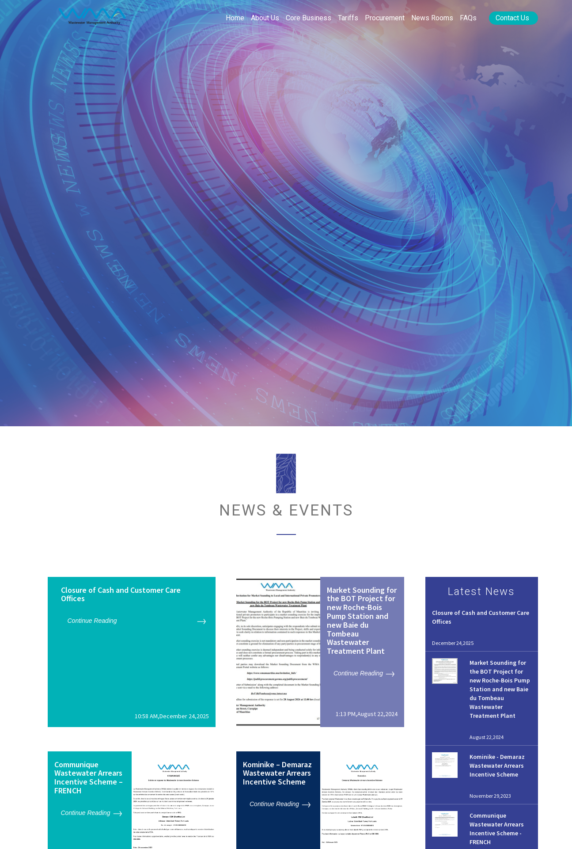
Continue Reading (92, 620)
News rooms (432, 18)
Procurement (385, 18)
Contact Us (512, 18)
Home (235, 18)
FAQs (468, 18)
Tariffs (348, 18)
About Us (265, 18)
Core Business (308, 18)
